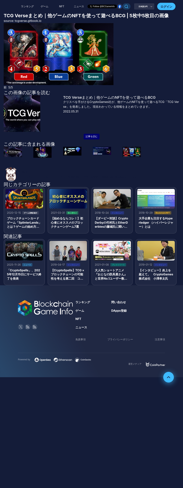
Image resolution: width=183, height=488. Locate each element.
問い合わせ (118, 302)
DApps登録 (119, 310)
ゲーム (44, 6)
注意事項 (160, 339)
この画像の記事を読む (27, 92)
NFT (61, 6)
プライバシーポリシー (120, 339)
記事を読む (92, 136)
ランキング (27, 6)
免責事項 (80, 339)
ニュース (81, 327)
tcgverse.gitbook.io (28, 21)
